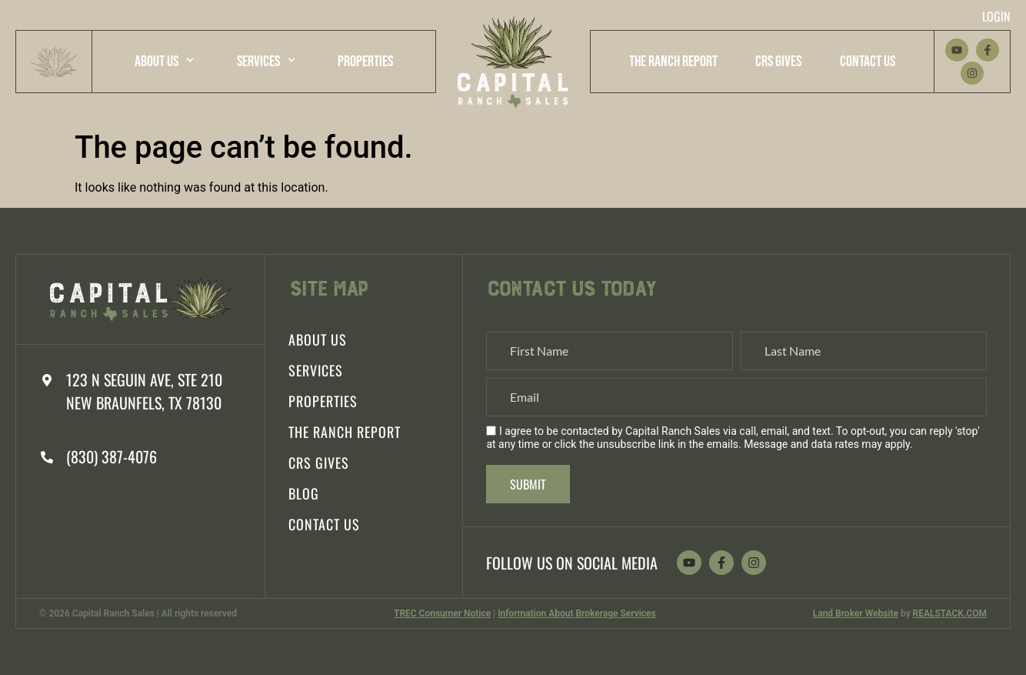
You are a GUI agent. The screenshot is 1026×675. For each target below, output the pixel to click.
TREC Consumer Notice (442, 613)
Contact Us (867, 61)
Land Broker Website (855, 613)
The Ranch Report (673, 61)
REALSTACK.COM (950, 613)
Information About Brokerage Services (577, 613)
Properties (365, 61)
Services (266, 60)
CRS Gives (778, 61)
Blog (303, 493)
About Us (164, 60)
